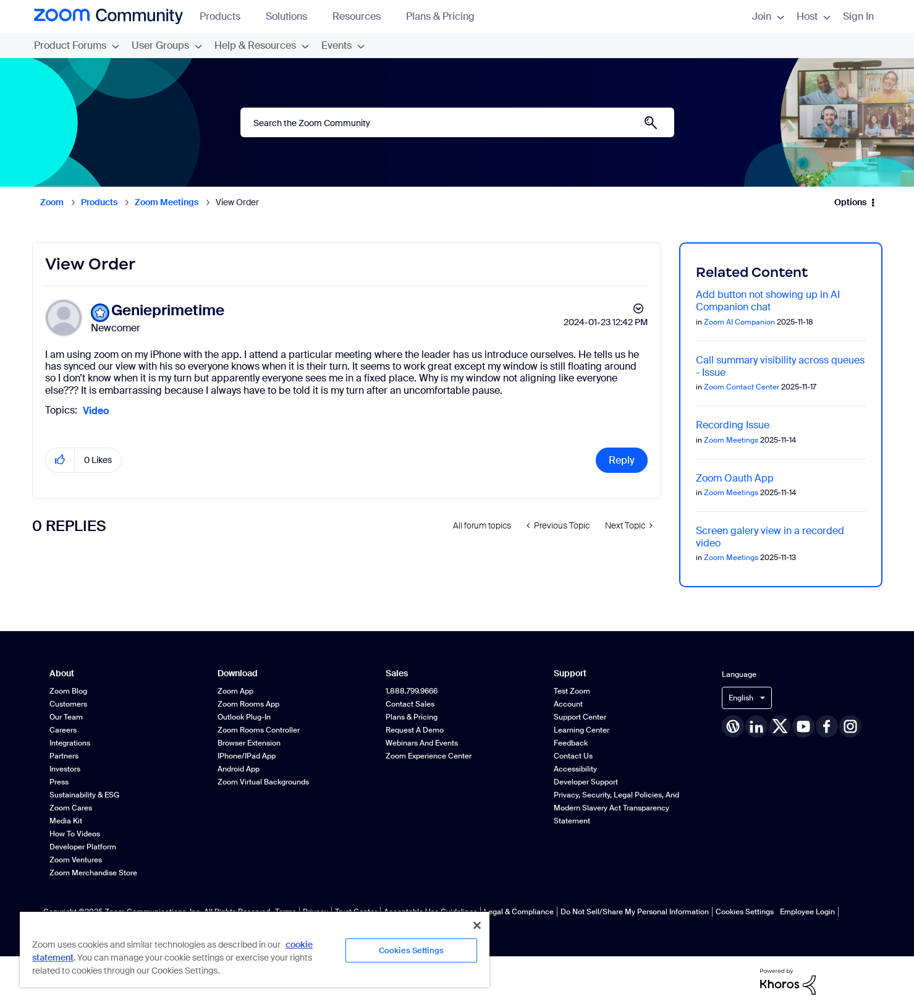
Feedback (571, 743)
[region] (254, 949)
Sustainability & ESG (84, 795)
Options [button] (850, 202)
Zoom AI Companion (739, 322)
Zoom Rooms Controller (259, 730)
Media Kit (65, 821)
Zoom (52, 202)
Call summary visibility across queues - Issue (780, 366)
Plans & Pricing (440, 16)
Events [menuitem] (343, 45)
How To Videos (74, 834)
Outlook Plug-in (244, 717)
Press (59, 782)
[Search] (457, 122)
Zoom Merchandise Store (93, 873)
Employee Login (807, 912)
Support (570, 673)
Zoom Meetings (166, 202)
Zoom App (235, 691)
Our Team (66, 717)
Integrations (69, 743)
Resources (362, 16)
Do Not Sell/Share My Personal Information (635, 912)
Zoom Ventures (75, 860)
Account (568, 704)
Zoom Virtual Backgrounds (263, 782)
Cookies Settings (745, 912)
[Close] (477, 925)
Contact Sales (410, 704)
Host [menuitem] (814, 16)
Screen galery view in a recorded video (770, 537)
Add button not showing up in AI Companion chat (768, 300)
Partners (63, 756)
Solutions (292, 16)
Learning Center (581, 730)
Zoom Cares (70, 808)
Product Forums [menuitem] (76, 45)
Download (238, 673)
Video (96, 410)
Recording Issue (732, 425)
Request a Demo (415, 730)
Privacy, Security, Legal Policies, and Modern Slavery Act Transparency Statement (616, 808)
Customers (68, 704)
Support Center (580, 717)
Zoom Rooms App (248, 704)
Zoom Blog (68, 691)
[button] (60, 460)
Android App (239, 769)
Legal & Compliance (519, 912)
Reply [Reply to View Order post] (622, 460)
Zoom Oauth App (735, 478)
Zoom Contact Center (741, 387)
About (61, 673)
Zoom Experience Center (429, 756)
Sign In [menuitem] (858, 16)
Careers (63, 730)
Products (226, 16)
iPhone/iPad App (247, 756)
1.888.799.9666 (412, 691)
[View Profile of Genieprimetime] (167, 311)
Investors (64, 769)
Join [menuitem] (768, 16)
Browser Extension (249, 743)
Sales (397, 673)
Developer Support (586, 782)
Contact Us (573, 756)
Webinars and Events (422, 743)
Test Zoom (572, 691)
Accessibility (575, 769)
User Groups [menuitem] (167, 45)
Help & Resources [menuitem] (261, 45)
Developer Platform (82, 847)
